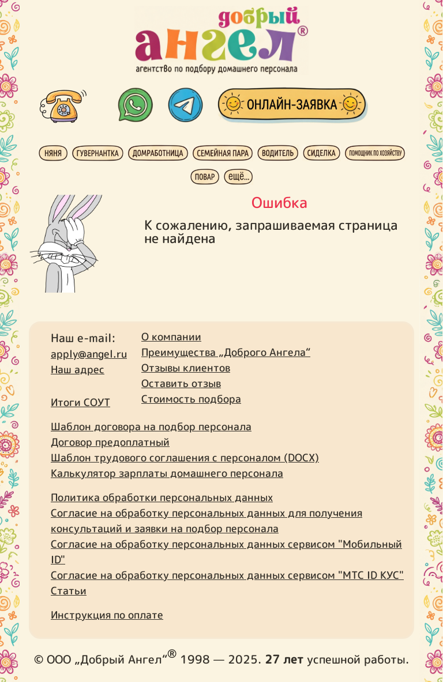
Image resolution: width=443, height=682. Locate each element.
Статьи (69, 591)
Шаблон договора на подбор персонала (151, 426)
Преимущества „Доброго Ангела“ (225, 352)
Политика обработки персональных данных (162, 497)
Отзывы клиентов (185, 368)
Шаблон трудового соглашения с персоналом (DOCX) (185, 457)
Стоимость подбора (191, 399)
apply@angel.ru (89, 354)
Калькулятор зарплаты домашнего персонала (167, 473)
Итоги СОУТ (80, 402)
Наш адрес (77, 369)
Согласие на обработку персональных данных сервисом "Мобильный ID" (226, 552)
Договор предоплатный (110, 442)
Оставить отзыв (181, 383)
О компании (171, 336)
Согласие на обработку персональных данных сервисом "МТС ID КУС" (227, 575)
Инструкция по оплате (107, 615)
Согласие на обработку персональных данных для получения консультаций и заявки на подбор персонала (206, 521)
